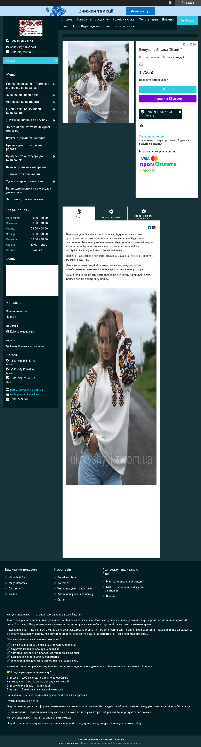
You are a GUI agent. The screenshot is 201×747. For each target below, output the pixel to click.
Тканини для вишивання (23, 174)
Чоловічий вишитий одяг (23, 102)
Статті (61, 599)
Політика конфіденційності (128, 743)
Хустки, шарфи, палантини (24, 181)
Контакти (63, 583)
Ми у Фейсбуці (18, 577)
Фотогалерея (148, 19)
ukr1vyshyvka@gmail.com (25, 394)
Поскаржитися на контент (96, 743)
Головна (67, 19)
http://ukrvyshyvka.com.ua (26, 390)
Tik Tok (13, 594)
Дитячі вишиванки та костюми (27, 120)
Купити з (168, 99)
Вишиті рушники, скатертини (26, 167)
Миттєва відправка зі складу (124, 581)
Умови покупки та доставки (75, 588)
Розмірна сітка (124, 19)
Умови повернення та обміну (75, 594)
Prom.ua (119, 739)
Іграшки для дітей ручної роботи (24, 147)
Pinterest (14, 588)
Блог (64, 26)
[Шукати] (54, 60)
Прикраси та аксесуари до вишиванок (24, 158)
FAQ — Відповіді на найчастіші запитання (102, 26)
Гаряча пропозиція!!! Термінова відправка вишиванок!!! (27, 86)
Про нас (111, 596)
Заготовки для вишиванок (24, 199)
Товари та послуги (90, 19)
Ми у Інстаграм (18, 583)
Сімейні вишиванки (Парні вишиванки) (23, 111)
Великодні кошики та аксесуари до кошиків (28, 190)
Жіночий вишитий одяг (22, 95)
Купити (168, 89)
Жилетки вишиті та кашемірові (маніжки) (28, 129)
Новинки (168, 19)
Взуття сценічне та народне (25, 138)
